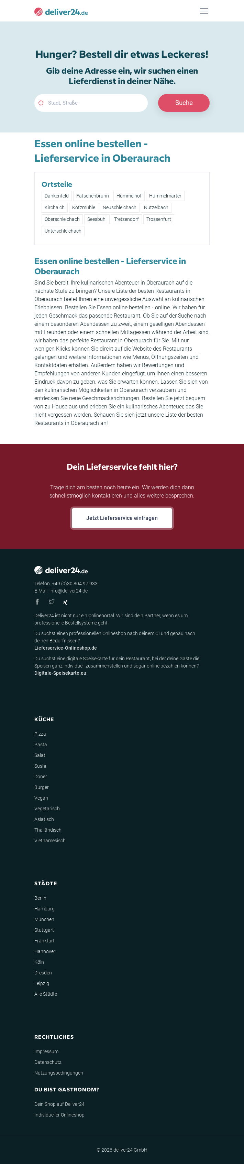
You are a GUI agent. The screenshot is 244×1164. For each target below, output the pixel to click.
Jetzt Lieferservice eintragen (122, 518)
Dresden (43, 972)
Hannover (44, 951)
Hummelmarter (165, 196)
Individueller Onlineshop (59, 1115)
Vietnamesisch (50, 840)
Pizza (40, 734)
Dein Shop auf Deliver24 (59, 1104)
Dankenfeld (57, 196)
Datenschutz (48, 1062)
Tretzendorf (126, 219)
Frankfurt (44, 940)
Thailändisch (48, 830)
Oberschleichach (62, 219)
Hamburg (44, 908)
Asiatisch (44, 819)
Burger (41, 787)
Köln (39, 962)
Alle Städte (45, 994)
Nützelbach (156, 207)
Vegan (41, 798)
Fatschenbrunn (92, 196)
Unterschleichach (63, 231)
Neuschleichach (119, 207)
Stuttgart (44, 930)
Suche (184, 103)
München (44, 919)
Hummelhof (129, 196)
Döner (40, 776)
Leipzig (41, 983)
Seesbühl (97, 219)
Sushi (40, 766)
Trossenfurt (158, 219)
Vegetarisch (47, 808)
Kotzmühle (83, 207)
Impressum (46, 1051)
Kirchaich (55, 207)
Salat (39, 755)
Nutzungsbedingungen (58, 1073)
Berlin (40, 898)
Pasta (40, 744)
